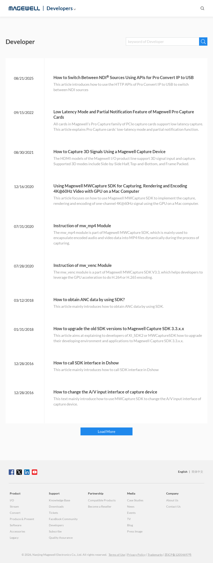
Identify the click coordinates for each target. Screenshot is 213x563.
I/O (12, 500)
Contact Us (173, 506)
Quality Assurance (61, 537)
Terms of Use (117, 554)
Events (131, 512)
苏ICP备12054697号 (178, 554)
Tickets (53, 512)
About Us (172, 500)
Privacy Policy (136, 554)
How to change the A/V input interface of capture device (105, 391)
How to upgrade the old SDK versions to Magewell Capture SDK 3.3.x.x (118, 328)
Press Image (134, 531)
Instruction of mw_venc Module (82, 265)
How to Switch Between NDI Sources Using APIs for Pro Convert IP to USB (123, 77)
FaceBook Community (63, 519)
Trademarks (155, 554)
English (182, 471)
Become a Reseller (99, 506)
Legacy (14, 537)
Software (15, 525)
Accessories (17, 531)
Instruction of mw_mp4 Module (82, 225)
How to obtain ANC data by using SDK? (89, 299)
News (130, 506)
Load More (106, 431)
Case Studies (135, 500)
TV (129, 519)
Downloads (56, 506)
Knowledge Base (59, 500)
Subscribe (55, 531)
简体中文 (197, 471)
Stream (14, 506)
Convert (15, 512)
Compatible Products (102, 500)
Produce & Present (22, 519)
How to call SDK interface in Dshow (86, 362)
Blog (130, 525)
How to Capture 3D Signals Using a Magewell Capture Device (109, 151)
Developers (60, 8)
